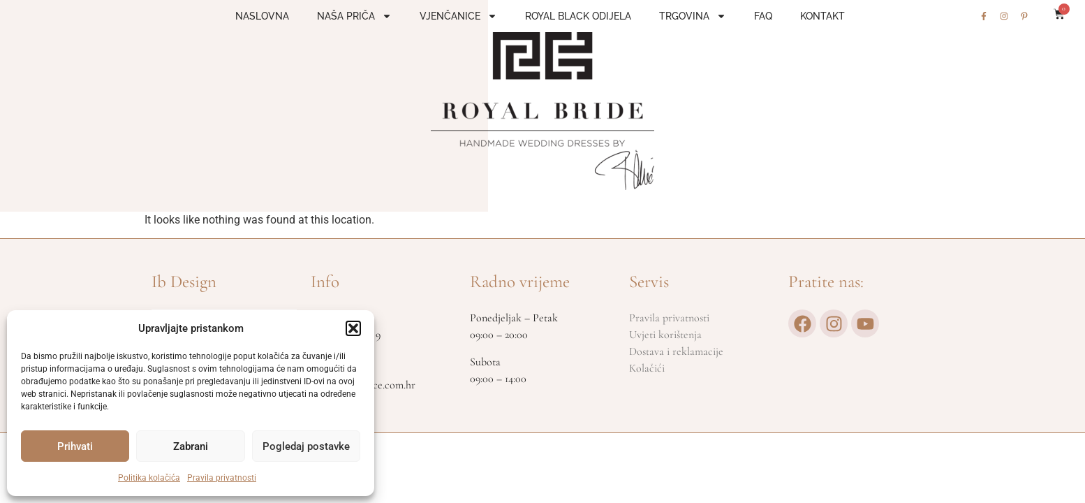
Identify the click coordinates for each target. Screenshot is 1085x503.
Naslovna (262, 16)
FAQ (763, 16)
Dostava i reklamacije (676, 351)
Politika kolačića (149, 478)
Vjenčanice (458, 16)
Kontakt (822, 16)
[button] (353, 328)
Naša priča (354, 16)
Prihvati (75, 446)
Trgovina (692, 16)
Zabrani (190, 446)
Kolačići (647, 368)
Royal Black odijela (578, 16)
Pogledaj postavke (306, 446)
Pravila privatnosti (221, 478)
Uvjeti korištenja (665, 335)
